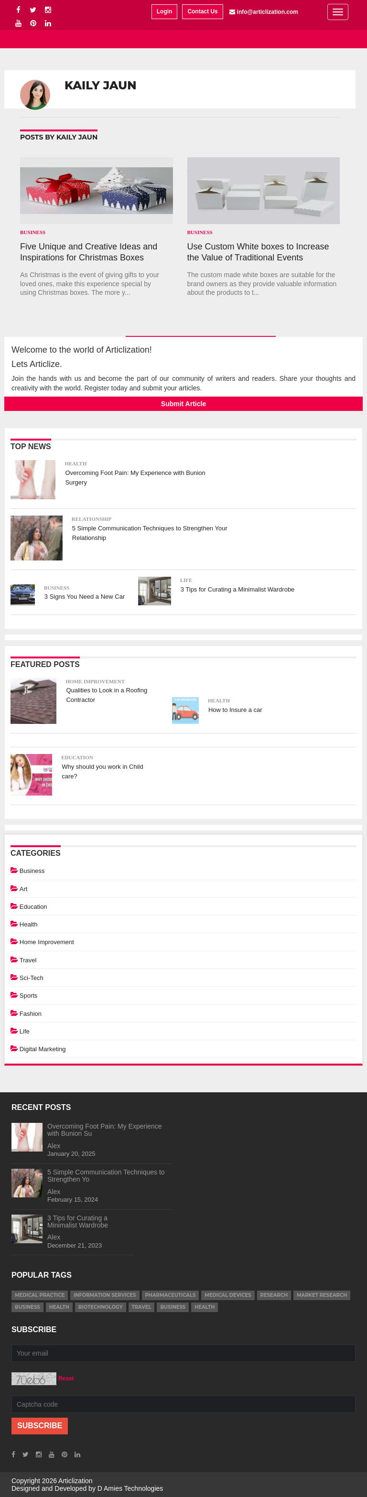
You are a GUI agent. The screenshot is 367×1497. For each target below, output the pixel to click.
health (59, 1307)
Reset (66, 1378)
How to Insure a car (235, 709)
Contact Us (202, 11)
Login (165, 11)
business (27, 1307)
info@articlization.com (267, 12)
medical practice (40, 1295)
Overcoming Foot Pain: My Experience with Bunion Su (104, 1129)
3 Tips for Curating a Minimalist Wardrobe (238, 589)
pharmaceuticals (170, 1295)
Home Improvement (95, 681)
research (274, 1295)
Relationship (92, 519)
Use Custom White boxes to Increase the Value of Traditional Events (258, 252)
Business (32, 232)
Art (24, 889)
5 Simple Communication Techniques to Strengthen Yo (106, 1175)
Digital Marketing (43, 1049)
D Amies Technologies (130, 1488)
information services (105, 1295)
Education (77, 757)
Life (186, 580)
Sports (29, 995)
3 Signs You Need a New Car (84, 596)
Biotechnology (100, 1307)
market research (322, 1295)
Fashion (31, 1013)
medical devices (228, 1295)
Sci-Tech (31, 977)
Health (75, 463)
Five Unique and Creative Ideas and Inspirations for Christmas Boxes (88, 252)
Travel (28, 960)
